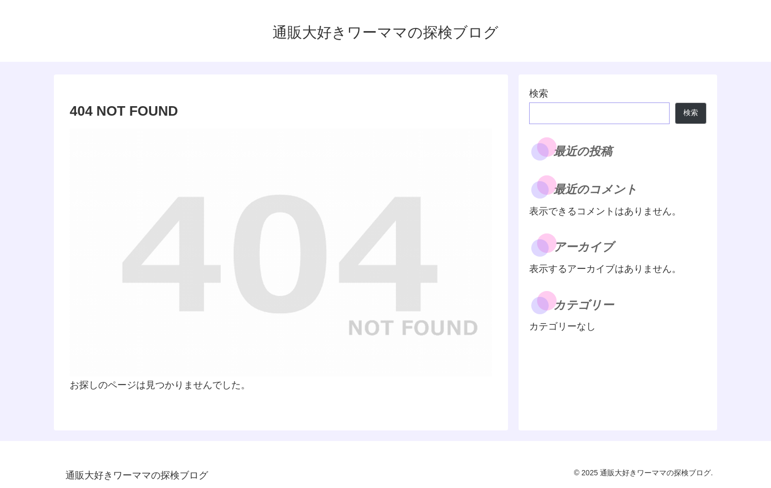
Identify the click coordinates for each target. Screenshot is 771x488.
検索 (538, 93)
